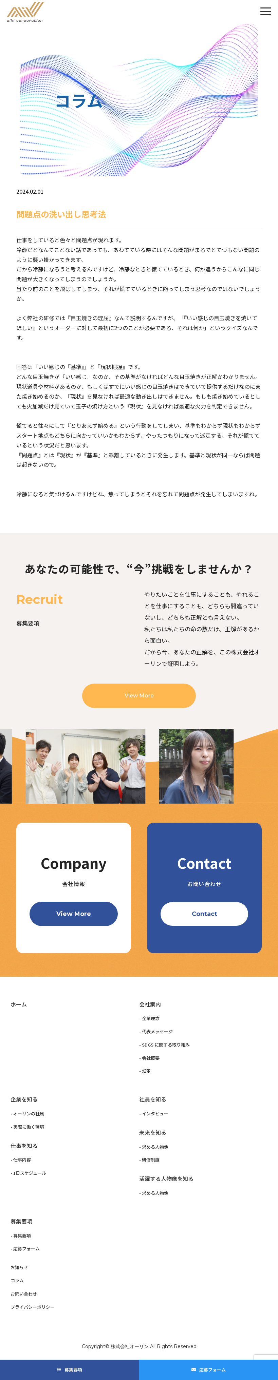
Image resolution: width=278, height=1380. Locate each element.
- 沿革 (145, 1071)
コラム (17, 1280)
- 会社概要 (149, 1058)
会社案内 (150, 1004)
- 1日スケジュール (28, 1173)
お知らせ (19, 1267)
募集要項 (73, 1369)
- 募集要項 (21, 1235)
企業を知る (24, 1099)
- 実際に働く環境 (27, 1127)
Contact (204, 914)
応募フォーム (212, 1369)
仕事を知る (24, 1146)
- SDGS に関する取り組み (164, 1044)
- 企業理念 (149, 1018)
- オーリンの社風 (27, 1113)
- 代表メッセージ (156, 1031)
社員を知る (152, 1099)
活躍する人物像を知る (166, 1178)
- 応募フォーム (25, 1248)
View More (139, 713)
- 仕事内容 (21, 1159)
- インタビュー (153, 1113)
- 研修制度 (149, 1159)
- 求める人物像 (153, 1147)
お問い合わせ (24, 1293)
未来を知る (152, 1132)
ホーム (19, 1004)
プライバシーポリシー (33, 1307)
